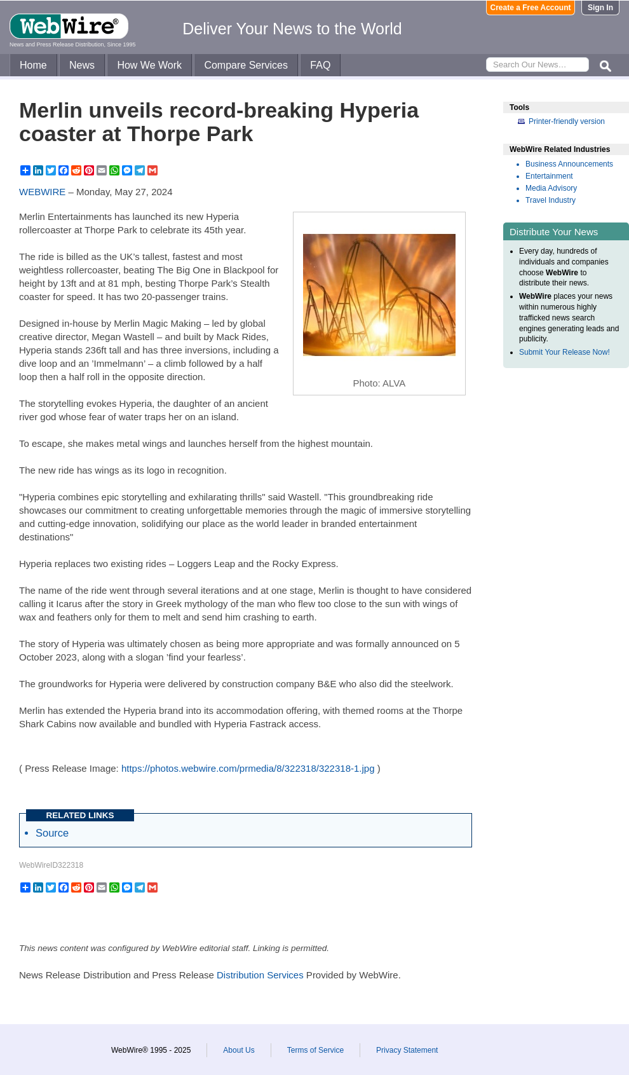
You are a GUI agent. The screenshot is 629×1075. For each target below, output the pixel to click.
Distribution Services (260, 974)
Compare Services (246, 65)
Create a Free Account (530, 7)
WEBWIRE (42, 191)
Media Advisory (551, 188)
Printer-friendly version (567, 121)
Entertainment (549, 176)
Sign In (600, 7)
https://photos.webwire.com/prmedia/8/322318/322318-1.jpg (248, 768)
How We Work (149, 65)
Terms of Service (315, 1050)
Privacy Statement (407, 1050)
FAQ (320, 65)
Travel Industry (550, 200)
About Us (238, 1050)
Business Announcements (569, 164)
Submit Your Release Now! (564, 352)
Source (52, 833)
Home (33, 65)
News (82, 65)
